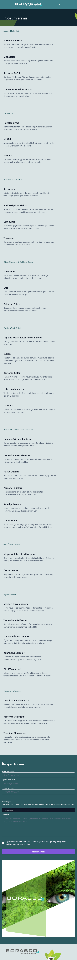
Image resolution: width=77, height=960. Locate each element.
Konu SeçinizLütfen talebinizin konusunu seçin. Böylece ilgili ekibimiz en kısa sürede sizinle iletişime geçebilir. (38, 803)
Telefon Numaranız (9, 788)
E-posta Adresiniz (8, 780)
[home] (28, 4)
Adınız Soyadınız (8, 771)
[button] (59, 4)
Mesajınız (5, 815)
